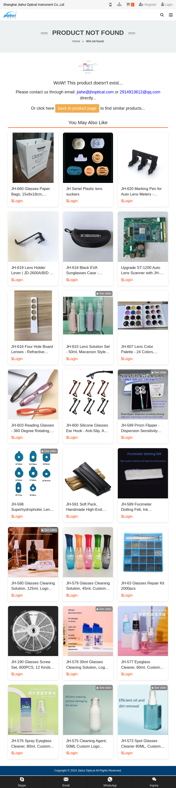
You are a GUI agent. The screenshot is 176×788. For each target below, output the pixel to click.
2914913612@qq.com (140, 92)
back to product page (77, 108)
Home (76, 41)
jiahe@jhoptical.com (95, 92)
